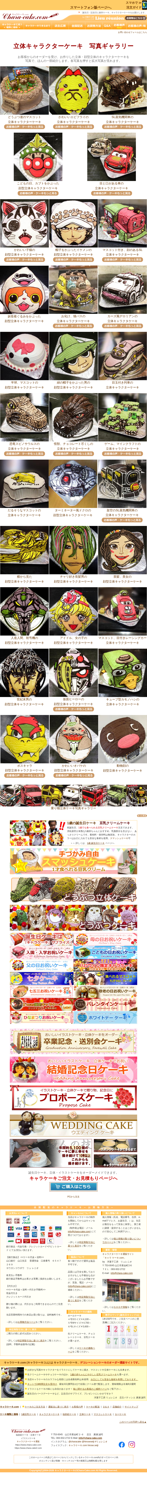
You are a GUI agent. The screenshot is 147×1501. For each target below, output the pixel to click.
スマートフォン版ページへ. (91, 7)
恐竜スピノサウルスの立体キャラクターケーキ (24, 444)
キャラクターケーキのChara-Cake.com (75, 1470)
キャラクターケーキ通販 (28, 1441)
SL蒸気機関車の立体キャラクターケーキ (122, 117)
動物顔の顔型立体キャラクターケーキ (122, 766)
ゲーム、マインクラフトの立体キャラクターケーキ (122, 444)
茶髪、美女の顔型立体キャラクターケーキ (122, 577)
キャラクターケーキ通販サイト (118, 1254)
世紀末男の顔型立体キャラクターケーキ (24, 700)
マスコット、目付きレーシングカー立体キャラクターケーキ (122, 638)
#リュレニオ (101, 1441)
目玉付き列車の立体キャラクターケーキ (122, 383)
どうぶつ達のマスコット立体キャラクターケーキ (24, 117)
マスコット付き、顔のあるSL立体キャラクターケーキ (122, 250)
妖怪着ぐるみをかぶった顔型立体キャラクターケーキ (24, 317)
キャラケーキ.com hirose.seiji (83, 1445)
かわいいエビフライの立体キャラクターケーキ (73, 117)
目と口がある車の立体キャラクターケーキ (111, 184)
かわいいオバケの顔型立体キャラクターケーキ (74, 766)
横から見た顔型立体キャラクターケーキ (24, 577)
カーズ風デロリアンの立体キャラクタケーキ (122, 317)
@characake (75, 1441)
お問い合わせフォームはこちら (132, 32)
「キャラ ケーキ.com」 (114, 1257)
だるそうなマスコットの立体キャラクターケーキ (24, 511)
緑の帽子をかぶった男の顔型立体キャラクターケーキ (73, 383)
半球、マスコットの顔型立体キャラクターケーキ (24, 383)
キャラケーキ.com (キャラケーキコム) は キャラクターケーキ (40, 1362)
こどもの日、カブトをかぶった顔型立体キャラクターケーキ (38, 184)
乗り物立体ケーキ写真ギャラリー (73, 807)
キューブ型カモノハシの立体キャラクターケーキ (122, 700)
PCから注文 (73, 1196)
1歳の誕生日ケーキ (81, 823)
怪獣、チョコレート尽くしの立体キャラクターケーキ (73, 444)
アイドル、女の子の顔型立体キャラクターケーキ (73, 638)
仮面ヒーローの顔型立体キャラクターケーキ (73, 700)
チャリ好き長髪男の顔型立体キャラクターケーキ (73, 577)
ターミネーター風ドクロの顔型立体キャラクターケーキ (73, 511)
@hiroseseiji (88, 1441)
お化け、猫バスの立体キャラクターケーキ (73, 317)
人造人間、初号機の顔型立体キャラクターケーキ (24, 638)
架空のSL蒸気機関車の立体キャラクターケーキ (122, 511)
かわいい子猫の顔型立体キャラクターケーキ (24, 250)
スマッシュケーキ (119, 838)
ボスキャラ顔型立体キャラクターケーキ (24, 766)
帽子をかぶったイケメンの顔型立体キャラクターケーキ (73, 250)
